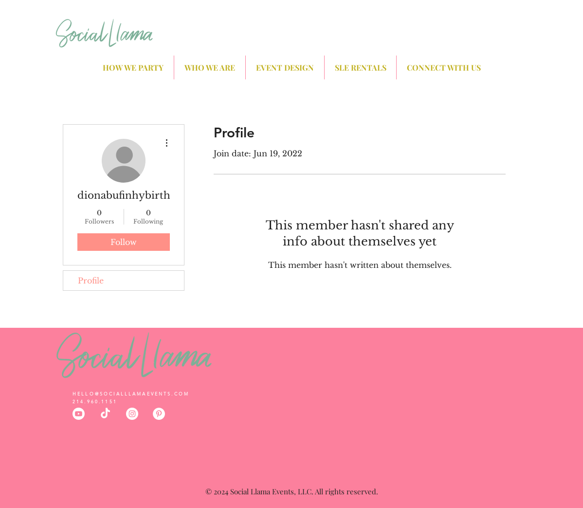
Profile (91, 280)
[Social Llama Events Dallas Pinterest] (159, 414)
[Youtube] (79, 414)
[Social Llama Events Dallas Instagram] (132, 414)
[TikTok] (105, 414)
